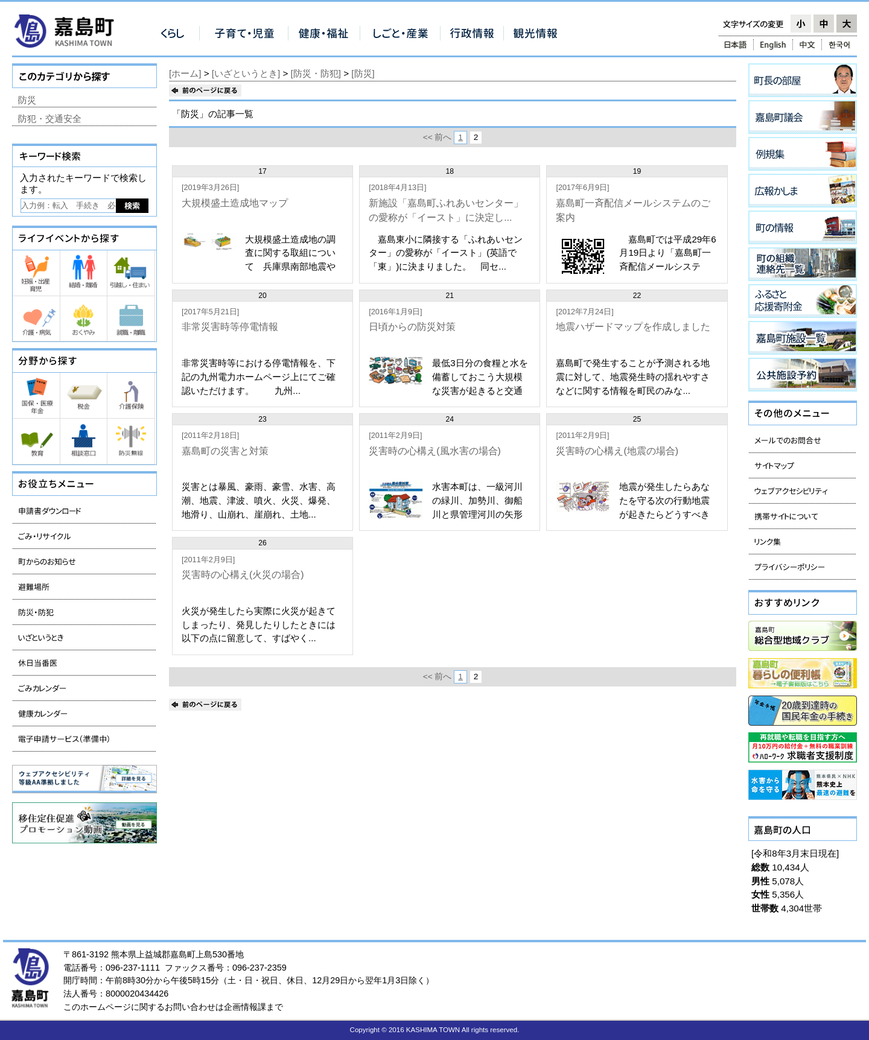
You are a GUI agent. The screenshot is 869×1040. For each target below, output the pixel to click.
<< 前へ (437, 137)
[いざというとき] (246, 73)
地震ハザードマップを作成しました (633, 327)
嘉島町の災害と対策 (225, 451)
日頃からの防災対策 (412, 327)
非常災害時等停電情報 (230, 327)
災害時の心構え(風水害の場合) (435, 451)
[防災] (362, 73)
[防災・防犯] (316, 73)
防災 (27, 100)
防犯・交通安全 (49, 118)
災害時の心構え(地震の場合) (617, 451)
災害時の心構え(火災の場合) (243, 574)
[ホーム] (185, 73)
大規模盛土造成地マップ (235, 203)
